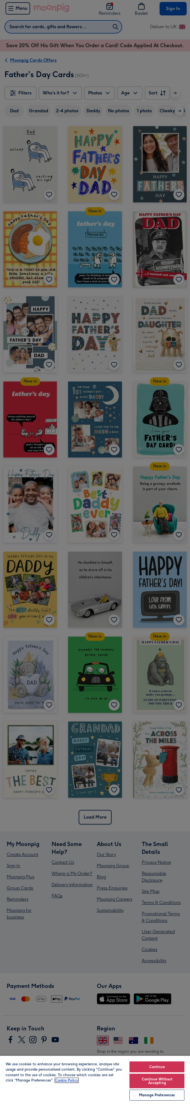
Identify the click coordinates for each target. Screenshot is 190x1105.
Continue (157, 1067)
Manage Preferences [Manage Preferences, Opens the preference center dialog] (157, 1095)
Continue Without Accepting (157, 1081)
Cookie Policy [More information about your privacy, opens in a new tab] (66, 1080)
